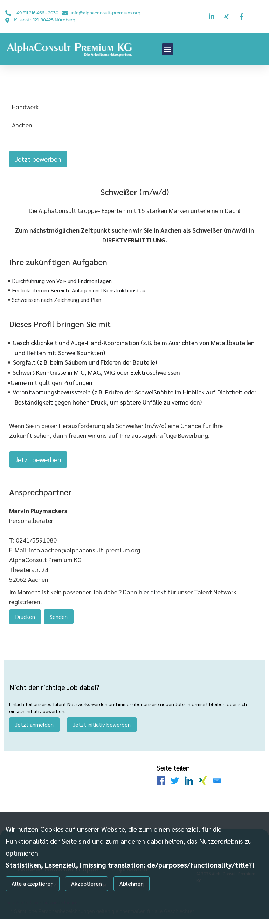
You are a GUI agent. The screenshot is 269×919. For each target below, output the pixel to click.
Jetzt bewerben (38, 159)
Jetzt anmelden (34, 718)
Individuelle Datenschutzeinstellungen (41, 902)
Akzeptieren (86, 883)
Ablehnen (131, 883)
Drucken (25, 612)
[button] (167, 49)
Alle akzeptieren (33, 883)
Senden (59, 612)
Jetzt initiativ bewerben (102, 718)
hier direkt (153, 588)
